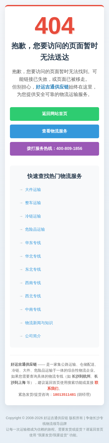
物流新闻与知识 (39, 323)
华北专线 (33, 256)
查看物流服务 (54, 131)
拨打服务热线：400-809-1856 (54, 148)
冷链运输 (33, 216)
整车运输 (33, 203)
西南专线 (33, 283)
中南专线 (33, 309)
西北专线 (33, 296)
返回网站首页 (54, 113)
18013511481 (64, 394)
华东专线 (33, 243)
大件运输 (33, 189)
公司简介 (33, 336)
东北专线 (33, 269)
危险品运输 (35, 229)
